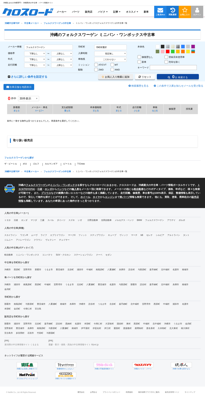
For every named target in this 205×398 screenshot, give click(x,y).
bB (142, 235)
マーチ (134, 235)
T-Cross (81, 164)
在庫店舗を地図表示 (19, 87)
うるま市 (48, 269)
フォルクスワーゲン (37, 185)
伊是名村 (97, 328)
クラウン (38, 240)
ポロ (25, 164)
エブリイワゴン (57, 235)
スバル (50, 220)
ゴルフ (36, 164)
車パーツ (124, 197)
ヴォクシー (50, 240)
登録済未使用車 (177, 57)
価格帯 (11, 53)
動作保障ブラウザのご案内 (148, 392)
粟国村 (117, 328)
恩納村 (68, 323)
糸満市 (122, 269)
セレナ (149, 235)
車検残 (81, 59)
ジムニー (8, 240)
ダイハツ (61, 220)
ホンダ (48, 189)
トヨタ (7, 220)
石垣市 (31, 333)
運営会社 (80, 392)
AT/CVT (102, 64)
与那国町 (50, 333)
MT (116, 64)
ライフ (44, 235)
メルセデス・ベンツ (124, 220)
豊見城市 (60, 269)
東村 (128, 323)
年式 (10, 59)
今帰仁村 (27, 309)
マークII (72, 235)
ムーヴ (34, 235)
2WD (101, 69)
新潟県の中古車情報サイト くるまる (22, 344)
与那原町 (142, 269)
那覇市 (38, 269)
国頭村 (120, 323)
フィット (82, 235)
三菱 (42, 220)
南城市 (185, 269)
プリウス (46, 193)
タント (186, 235)
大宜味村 (109, 323)
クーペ (99, 255)
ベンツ (60, 189)
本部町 (7, 309)
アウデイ (171, 220)
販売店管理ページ (172, 392)
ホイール (85, 197)
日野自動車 (92, 220)
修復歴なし (147, 57)
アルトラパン (173, 235)
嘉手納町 (153, 269)
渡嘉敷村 (127, 328)
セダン (108, 255)
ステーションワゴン (83, 255)
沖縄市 (7, 269)
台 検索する (178, 76)
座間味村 (139, 328)
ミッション (84, 64)
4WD (117, 69)
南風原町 (100, 269)
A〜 (37, 110)
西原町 (17, 269)
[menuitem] (28, 12)
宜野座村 (8, 328)
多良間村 (20, 333)
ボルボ (182, 220)
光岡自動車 (106, 220)
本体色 (141, 46)
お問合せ (93, 392)
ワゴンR (24, 235)
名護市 (176, 269)
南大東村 (185, 328)
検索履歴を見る (140, 85)
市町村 (81, 46)
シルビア (160, 235)
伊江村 (107, 328)
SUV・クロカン (63, 255)
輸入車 (75, 189)
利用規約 (129, 392)
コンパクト (47, 255)
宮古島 (38, 309)
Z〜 (42, 110)
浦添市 (80, 269)
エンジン (110, 197)
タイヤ (96, 197)
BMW (139, 220)
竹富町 (40, 333)
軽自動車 (139, 189)
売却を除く (174, 62)
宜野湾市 (27, 269)
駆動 (80, 69)
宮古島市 (8, 333)
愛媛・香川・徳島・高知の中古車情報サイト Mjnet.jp (73, 344)
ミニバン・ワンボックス (63, 185)
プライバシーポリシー (111, 392)
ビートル (67, 164)
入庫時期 (82, 53)
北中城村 (165, 269)
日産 (39, 189)
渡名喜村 (150, 328)
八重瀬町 (111, 269)
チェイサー (64, 240)
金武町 (7, 289)
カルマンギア (51, 164)
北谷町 (70, 269)
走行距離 (12, 64)
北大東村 (173, 328)
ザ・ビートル (10, 164)
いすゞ (81, 220)
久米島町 (162, 328)
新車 (144, 62)
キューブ (112, 235)
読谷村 (131, 269)
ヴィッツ (123, 235)
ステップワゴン (97, 235)
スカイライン (10, 235)
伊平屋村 (85, 328)
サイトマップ (190, 392)
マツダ (34, 220)
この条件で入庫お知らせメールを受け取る (180, 85)
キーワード (143, 67)
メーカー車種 (15, 46)
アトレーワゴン (23, 240)
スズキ (72, 220)
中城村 (89, 269)
